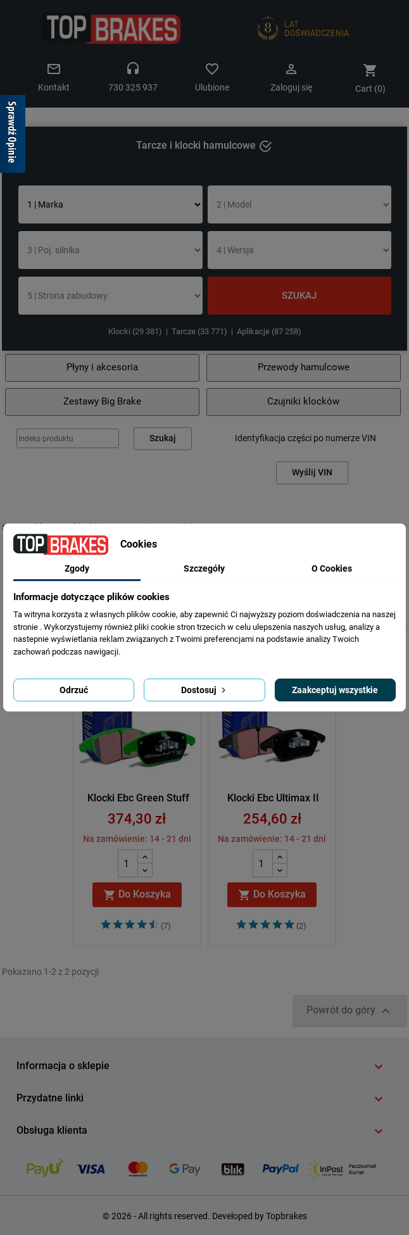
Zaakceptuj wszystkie (335, 690)
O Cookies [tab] (331, 568)
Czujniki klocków (303, 401)
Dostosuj (204, 690)
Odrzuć (74, 690)
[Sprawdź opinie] (12, 136)
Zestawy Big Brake (102, 401)
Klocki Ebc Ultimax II (273, 798)
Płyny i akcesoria (102, 367)
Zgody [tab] (77, 568)
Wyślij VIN (312, 472)
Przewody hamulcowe (303, 367)
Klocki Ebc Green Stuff (138, 798)
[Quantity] (128, 863)
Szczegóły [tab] (204, 568)
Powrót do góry (349, 1011)
